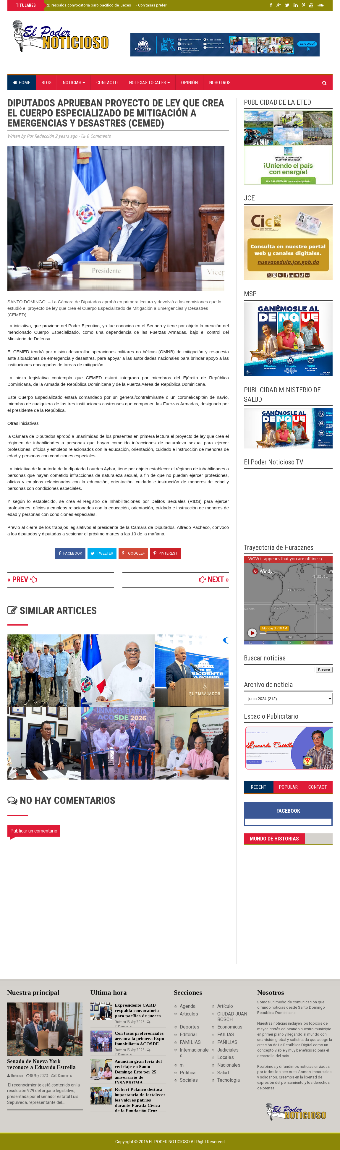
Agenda (187, 1006)
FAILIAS (225, 1034)
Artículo (225, 1006)
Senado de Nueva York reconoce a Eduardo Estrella (41, 1064)
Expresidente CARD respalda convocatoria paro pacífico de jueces (73, 5)
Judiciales (228, 1050)
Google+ (133, 553)
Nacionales (228, 1065)
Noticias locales (149, 82)
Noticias (74, 82)
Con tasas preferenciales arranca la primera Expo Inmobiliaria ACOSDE (139, 1038)
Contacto (107, 82)
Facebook (70, 553)
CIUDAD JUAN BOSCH (232, 1016)
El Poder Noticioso (170, 1141)
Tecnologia (228, 1080)
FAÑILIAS (227, 1042)
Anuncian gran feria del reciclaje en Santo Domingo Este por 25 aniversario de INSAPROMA (138, 1072)
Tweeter (102, 553)
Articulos (189, 1014)
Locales (225, 1057)
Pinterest (165, 553)
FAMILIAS (190, 1042)
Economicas (229, 1027)
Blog (46, 82)
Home (21, 82)
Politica (187, 1073)
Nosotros (220, 82)
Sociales (189, 1080)
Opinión (189, 82)
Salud (223, 1073)
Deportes (189, 1027)
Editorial (188, 1034)
